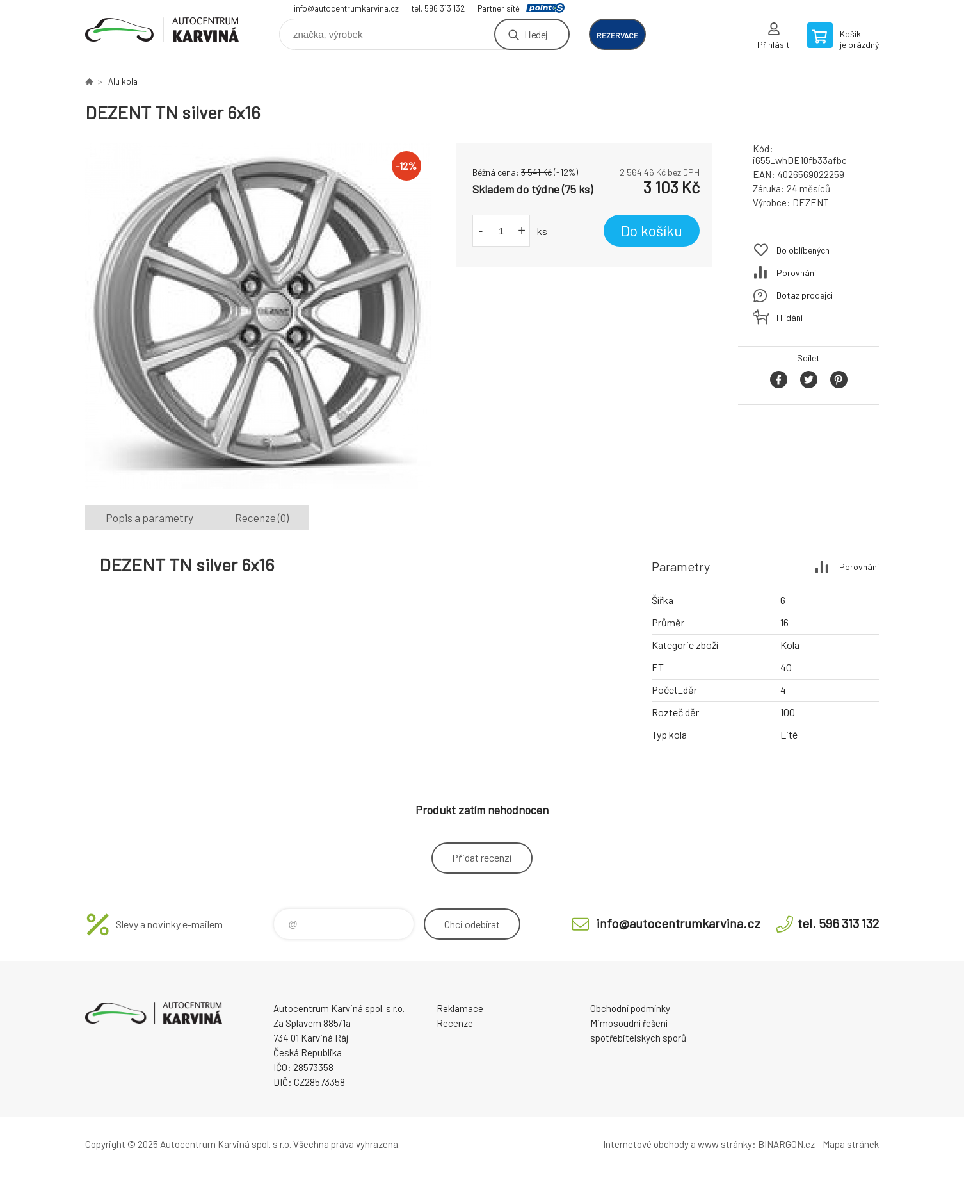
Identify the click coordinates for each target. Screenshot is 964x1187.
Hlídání (789, 317)
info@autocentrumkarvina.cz (346, 8)
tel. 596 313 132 (438, 8)
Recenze (455, 1023)
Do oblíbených (803, 250)
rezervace (617, 35)
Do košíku (651, 231)
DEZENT (810, 202)
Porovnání (796, 272)
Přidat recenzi (482, 857)
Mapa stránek (851, 1144)
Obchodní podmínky (630, 1008)
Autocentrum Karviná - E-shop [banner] (162, 30)
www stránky (725, 1144)
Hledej (535, 34)
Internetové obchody (646, 1144)
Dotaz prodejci (804, 295)
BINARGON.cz (786, 1144)
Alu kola (123, 81)
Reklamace (460, 1008)
